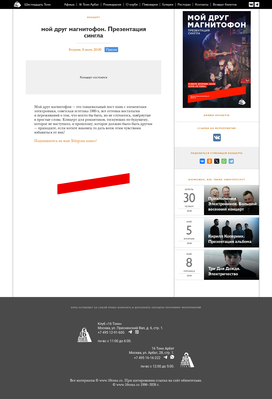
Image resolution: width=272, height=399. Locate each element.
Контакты (201, 4)
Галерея (167, 4)
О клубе (132, 4)
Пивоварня (150, 4)
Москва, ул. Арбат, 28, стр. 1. (151, 353)
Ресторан (184, 4)
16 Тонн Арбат (89, 4)
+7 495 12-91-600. (111, 332)
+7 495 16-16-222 (147, 358)
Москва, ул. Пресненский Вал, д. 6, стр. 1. (130, 328)
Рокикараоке (112, 4)
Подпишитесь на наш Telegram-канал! (65, 141)
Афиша (69, 4)
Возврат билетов (225, 4)
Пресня (111, 49)
